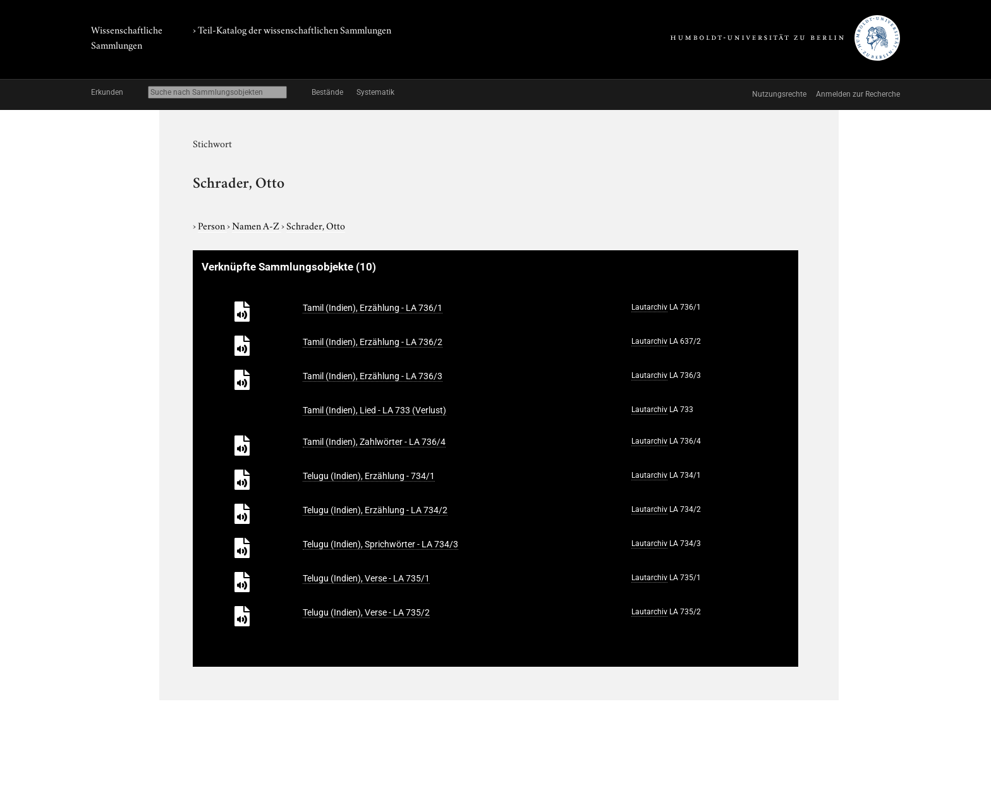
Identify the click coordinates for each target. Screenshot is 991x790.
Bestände (327, 92)
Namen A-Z (256, 225)
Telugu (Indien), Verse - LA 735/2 (366, 612)
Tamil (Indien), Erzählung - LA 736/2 (372, 342)
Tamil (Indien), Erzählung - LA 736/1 (372, 308)
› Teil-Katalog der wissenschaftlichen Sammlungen (292, 29)
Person (212, 225)
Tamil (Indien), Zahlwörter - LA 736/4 (374, 442)
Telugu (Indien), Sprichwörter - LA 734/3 (380, 544)
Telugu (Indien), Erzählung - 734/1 (369, 476)
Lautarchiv (649, 307)
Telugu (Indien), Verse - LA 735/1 (366, 578)
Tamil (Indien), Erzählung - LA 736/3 (372, 376)
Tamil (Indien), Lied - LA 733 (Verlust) (374, 410)
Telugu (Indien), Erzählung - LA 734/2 (375, 510)
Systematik (375, 92)
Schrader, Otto (315, 225)
